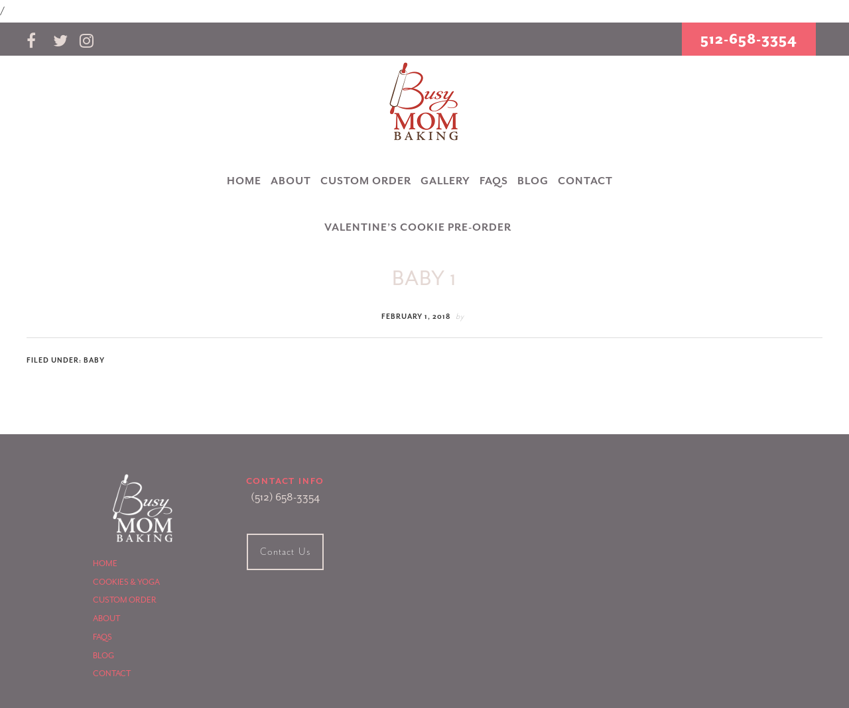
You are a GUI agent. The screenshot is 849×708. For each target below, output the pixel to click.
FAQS (102, 637)
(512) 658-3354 (285, 497)
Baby (94, 360)
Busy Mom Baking (424, 102)
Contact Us (285, 552)
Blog (103, 655)
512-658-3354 (748, 39)
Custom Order (125, 600)
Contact (112, 673)
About (106, 618)
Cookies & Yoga (126, 582)
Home (105, 563)
